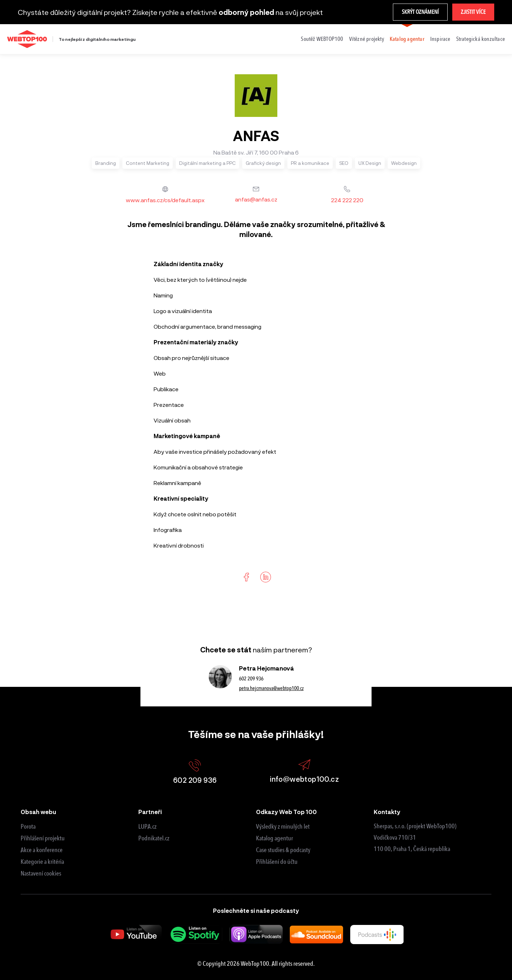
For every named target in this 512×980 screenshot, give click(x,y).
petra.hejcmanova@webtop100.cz (271, 688)
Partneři (150, 811)
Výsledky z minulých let (283, 826)
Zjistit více (473, 12)
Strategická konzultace (480, 39)
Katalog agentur (407, 39)
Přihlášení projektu (43, 838)
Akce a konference (42, 850)
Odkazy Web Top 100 (286, 811)
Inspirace (440, 39)
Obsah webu (38, 811)
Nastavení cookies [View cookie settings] (41, 873)
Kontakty (387, 811)
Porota (28, 826)
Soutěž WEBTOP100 (322, 39)
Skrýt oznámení (420, 12)
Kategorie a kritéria (42, 862)
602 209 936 (251, 678)
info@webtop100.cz (304, 771)
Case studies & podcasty (283, 850)
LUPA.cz (147, 826)
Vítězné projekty (366, 39)
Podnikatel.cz (153, 838)
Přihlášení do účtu (277, 862)
